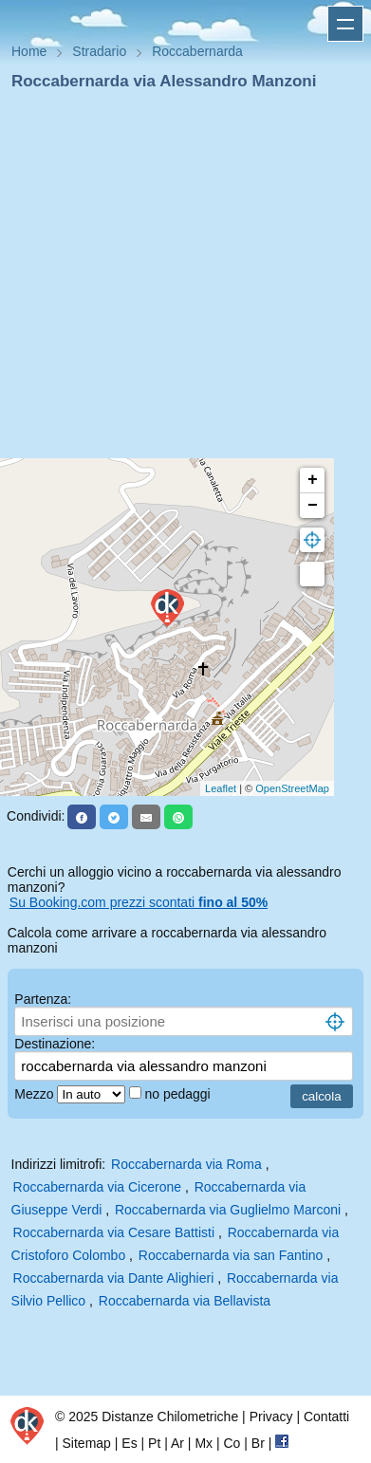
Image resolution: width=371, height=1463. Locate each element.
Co (231, 1443)
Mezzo (35, 1094)
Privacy (271, 1416)
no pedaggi (178, 1094)
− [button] (312, 505)
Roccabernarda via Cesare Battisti (113, 1232)
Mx (204, 1443)
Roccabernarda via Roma (186, 1164)
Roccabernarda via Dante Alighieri (113, 1278)
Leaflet (220, 788)
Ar (177, 1443)
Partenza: (42, 999)
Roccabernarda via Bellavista (184, 1300)
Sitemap (87, 1443)
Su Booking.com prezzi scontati (138, 902)
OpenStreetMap (292, 788)
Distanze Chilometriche (170, 1416)
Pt (154, 1443)
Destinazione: (54, 1043)
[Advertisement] (178, 280)
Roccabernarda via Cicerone (97, 1186)
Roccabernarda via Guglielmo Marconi (228, 1209)
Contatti (326, 1416)
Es (129, 1443)
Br (258, 1443)
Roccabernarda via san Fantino (231, 1255)
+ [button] (312, 480)
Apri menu (345, 24)
